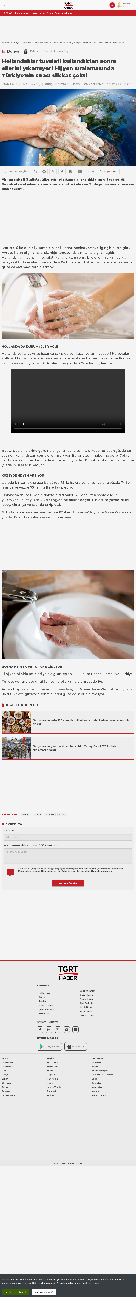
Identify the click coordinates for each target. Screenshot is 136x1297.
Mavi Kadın (52, 1079)
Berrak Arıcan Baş (56, 51)
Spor (94, 1079)
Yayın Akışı (97, 1087)
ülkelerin (23, 248)
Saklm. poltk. (45, 1013)
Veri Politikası (86, 1007)
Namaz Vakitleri (54, 1087)
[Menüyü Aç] (9, 5)
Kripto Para (52, 1066)
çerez (60, 1279)
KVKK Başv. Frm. (87, 1015)
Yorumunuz (31, 845)
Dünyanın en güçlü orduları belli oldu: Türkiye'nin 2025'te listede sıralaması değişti (76, 748)
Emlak (5, 1087)
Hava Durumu (8, 1095)
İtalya (26, 354)
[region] (68, 1285)
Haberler (6, 43)
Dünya (16, 43)
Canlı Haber (7, 1066)
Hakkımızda (44, 993)
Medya (50, 1083)
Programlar (98, 1058)
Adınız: (9, 830)
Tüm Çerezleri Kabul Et (15, 1292)
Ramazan (96, 1062)
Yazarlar (96, 1091)
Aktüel (5, 1058)
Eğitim (5, 1079)
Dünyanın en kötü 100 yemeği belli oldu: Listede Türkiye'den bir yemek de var (81, 722)
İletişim (42, 1001)
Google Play (49, 1046)
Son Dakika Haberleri (102, 1075)
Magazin (51, 1075)
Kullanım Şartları (87, 991)
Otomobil (51, 1091)
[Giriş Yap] (112, 5)
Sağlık (95, 1066)
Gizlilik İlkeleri (86, 995)
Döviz (5, 1071)
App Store (75, 1046)
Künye (42, 997)
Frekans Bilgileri (46, 1005)
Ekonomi (6, 1083)
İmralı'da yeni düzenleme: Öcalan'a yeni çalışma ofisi (46, 13)
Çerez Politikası (46, 1009)
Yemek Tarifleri (99, 1095)
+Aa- (91, 171)
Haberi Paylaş (16, 171)
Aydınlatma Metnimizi (69, 1283)
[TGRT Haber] (68, 5)
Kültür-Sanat (53, 1062)
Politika (50, 1095)
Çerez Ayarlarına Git (43, 1292)
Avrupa (13, 451)
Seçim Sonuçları (100, 1071)
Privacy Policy (86, 999)
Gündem (6, 1091)
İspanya (47, 354)
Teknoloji (96, 1083)
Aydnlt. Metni (86, 1011)
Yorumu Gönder (68, 883)
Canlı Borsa (7, 1062)
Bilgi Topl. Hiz (86, 1003)
